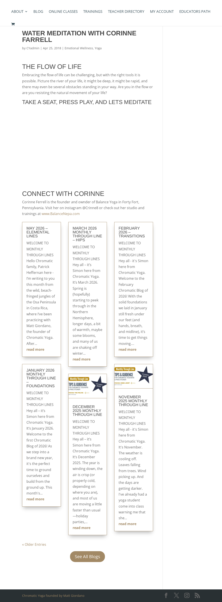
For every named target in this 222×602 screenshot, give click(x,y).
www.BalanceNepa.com (61, 213)
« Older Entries (34, 544)
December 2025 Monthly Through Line (87, 411)
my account (162, 12)
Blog (38, 12)
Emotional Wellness (79, 48)
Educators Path (195, 12)
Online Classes (63, 12)
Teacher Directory (126, 12)
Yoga (98, 48)
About (17, 12)
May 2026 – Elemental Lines (37, 232)
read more (35, 349)
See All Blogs (87, 556)
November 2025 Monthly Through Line (133, 401)
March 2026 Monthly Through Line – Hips (87, 234)
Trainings (92, 12)
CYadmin (32, 48)
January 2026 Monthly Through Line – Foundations (41, 378)
